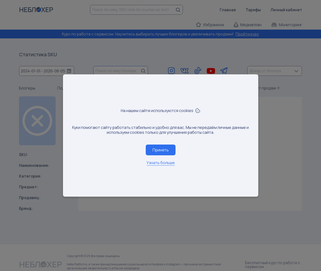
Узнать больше (160, 162)
